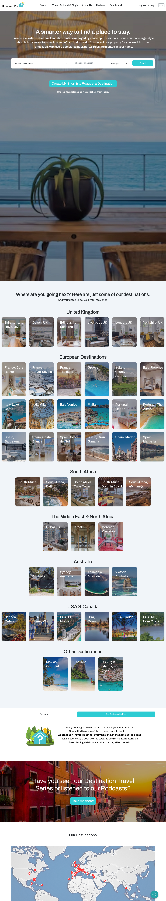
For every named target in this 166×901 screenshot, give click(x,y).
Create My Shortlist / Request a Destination (83, 81)
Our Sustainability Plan (116, 712)
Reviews (100, 4)
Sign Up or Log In (147, 4)
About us (87, 4)
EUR (161, 4)
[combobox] (41, 62)
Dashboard (115, 4)
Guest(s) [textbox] (115, 62)
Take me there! (83, 799)
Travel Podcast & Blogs (65, 4)
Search (44, 4)
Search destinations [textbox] (24, 62)
